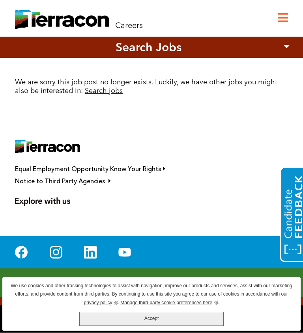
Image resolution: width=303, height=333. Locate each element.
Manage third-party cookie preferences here (169, 302)
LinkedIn (90, 252)
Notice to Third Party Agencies (98, 181)
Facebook (21, 252)
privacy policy (101, 302)
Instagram (56, 252)
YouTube (124, 252)
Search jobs (104, 90)
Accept (151, 318)
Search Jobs (148, 47)
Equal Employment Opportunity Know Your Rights (125, 169)
